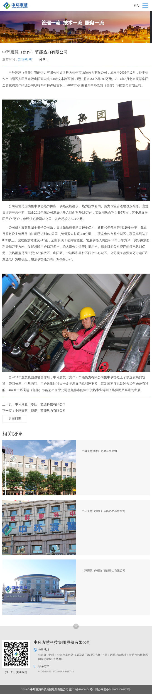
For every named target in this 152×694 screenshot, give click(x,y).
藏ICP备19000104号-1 (82, 689)
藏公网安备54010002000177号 (113, 689)
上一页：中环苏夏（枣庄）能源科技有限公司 (34, 404)
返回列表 (14, 418)
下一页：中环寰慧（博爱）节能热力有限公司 (34, 410)
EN (136, 5)
